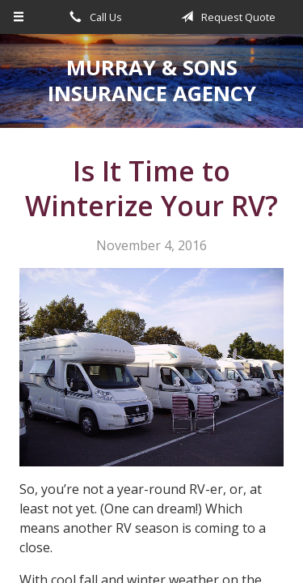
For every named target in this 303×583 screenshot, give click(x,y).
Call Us (93, 17)
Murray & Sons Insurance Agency (152, 80)
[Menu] (19, 17)
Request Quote (225, 17)
